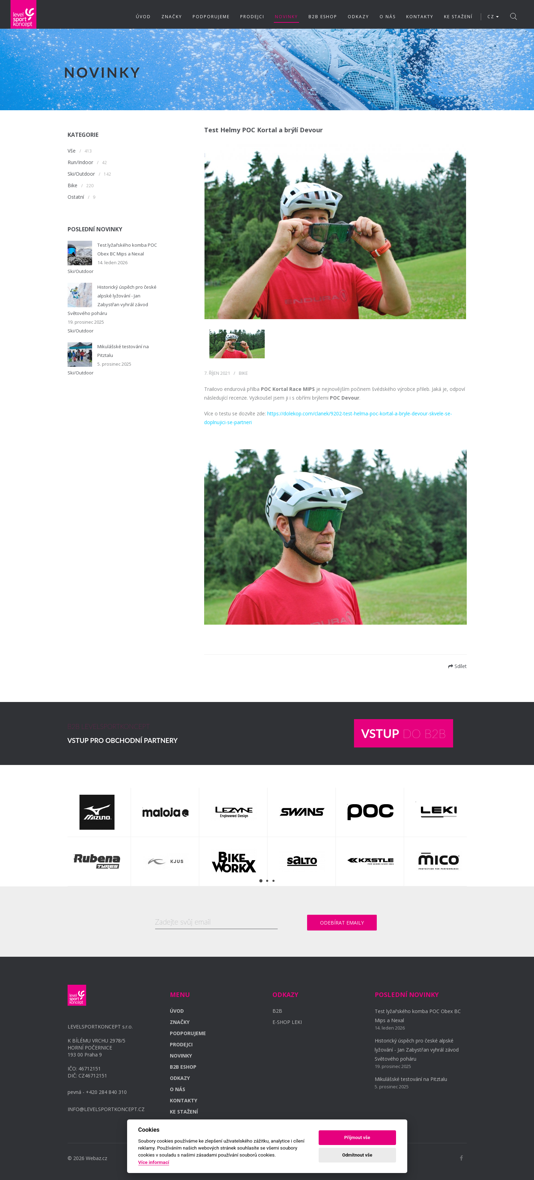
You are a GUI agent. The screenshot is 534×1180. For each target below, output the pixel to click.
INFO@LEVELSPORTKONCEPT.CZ (106, 1109)
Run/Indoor (80, 162)
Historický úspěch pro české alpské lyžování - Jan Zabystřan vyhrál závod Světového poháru (417, 1049)
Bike (72, 185)
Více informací (153, 1162)
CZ (493, 17)
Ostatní (76, 197)
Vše (72, 150)
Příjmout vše (357, 1137)
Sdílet (457, 666)
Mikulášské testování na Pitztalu (411, 1079)
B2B (277, 1010)
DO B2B (403, 733)
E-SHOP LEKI (287, 1022)
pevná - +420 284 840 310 (97, 1092)
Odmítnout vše (357, 1155)
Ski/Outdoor (81, 173)
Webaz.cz (96, 1158)
